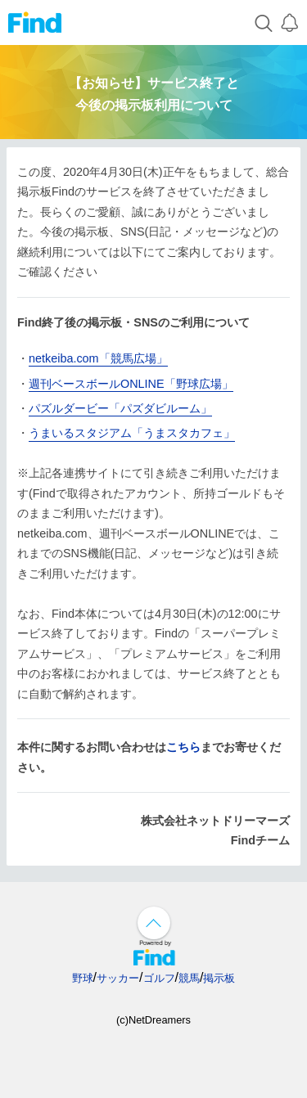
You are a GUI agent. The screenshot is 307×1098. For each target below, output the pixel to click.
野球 (82, 978)
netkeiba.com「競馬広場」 (98, 358)
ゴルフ (159, 978)
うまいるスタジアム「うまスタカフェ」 (132, 432)
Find (34, 22)
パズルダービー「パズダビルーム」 (120, 408)
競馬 (189, 978)
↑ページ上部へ (154, 923)
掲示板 (219, 978)
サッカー (118, 978)
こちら (183, 747)
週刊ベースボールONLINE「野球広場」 (131, 383)
